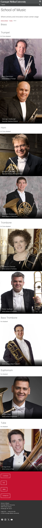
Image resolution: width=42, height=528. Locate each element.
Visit (4, 482)
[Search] (21, 5)
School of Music (13, 10)
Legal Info (3, 511)
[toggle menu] (40, 2)
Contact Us (5, 495)
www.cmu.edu (11, 511)
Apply (4, 489)
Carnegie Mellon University (18, 2)
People (11, 20)
